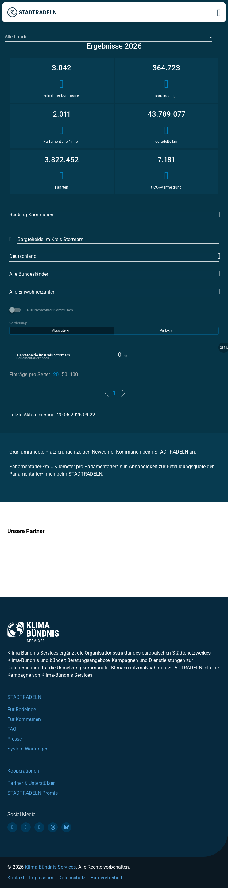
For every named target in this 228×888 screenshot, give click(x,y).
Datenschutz (72, 878)
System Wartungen (27, 749)
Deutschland (23, 256)
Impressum (41, 878)
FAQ (11, 729)
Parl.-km (166, 331)
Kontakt (15, 878)
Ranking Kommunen (31, 215)
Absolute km (61, 331)
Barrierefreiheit (106, 878)
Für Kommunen (24, 719)
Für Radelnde (21, 709)
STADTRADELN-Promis (32, 793)
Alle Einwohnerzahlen (32, 292)
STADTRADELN (24, 697)
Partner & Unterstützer (31, 783)
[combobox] (108, 37)
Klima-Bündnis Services (50, 867)
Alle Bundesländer (28, 274)
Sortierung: (18, 323)
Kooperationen (23, 771)
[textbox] (108, 37)
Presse (14, 739)
